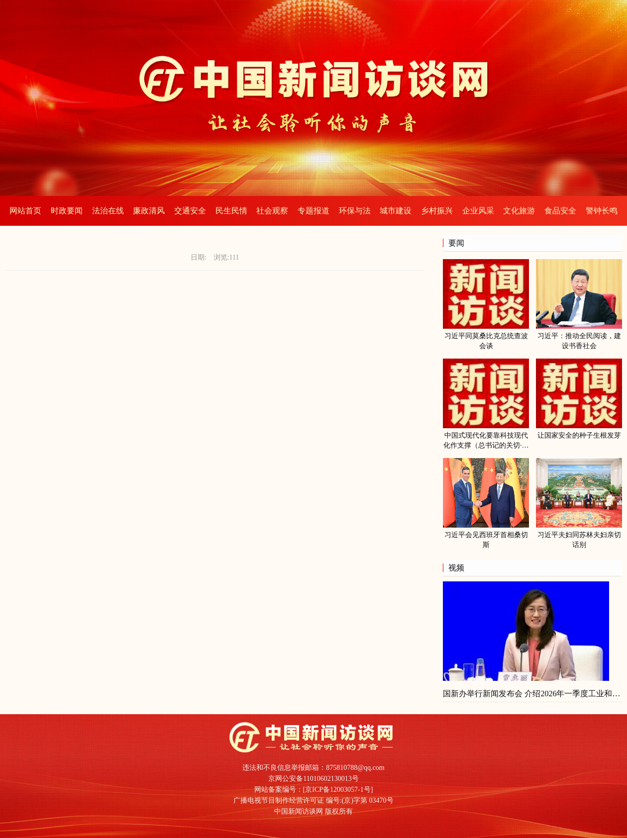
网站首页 (25, 210)
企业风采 (478, 210)
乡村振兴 (437, 210)
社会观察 (272, 210)
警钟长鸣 (602, 210)
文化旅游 (519, 210)
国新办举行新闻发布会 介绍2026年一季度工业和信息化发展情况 (532, 693)
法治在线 (108, 210)
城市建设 (396, 210)
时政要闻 (67, 210)
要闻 (456, 243)
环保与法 (355, 210)
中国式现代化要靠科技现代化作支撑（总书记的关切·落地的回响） (486, 445)
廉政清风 (149, 210)
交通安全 (190, 210)
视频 (456, 567)
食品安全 (560, 210)
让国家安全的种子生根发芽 (579, 435)
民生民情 (231, 210)
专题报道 (313, 210)
